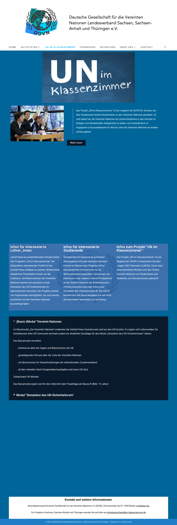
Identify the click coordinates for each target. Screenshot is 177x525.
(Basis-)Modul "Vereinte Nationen (38, 321)
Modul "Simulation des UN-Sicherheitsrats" (45, 395)
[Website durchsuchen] (165, 47)
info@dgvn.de (142, 506)
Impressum (115, 522)
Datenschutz (126, 522)
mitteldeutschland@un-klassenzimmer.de (126, 512)
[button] (88, 321)
